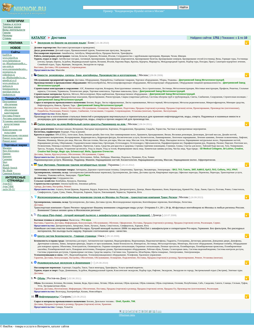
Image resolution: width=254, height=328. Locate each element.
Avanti (5, 165)
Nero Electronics (10, 151)
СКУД (5, 127)
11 (154, 311)
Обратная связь (127, 315)
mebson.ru (7, 86)
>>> (159, 311)
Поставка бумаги (11, 115)
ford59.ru (7, 55)
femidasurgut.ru (10, 89)
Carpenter (7, 159)
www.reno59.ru (10, 58)
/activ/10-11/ (8, 189)
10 (150, 311)
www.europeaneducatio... (15, 69)
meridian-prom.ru (11, 91)
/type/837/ (7, 183)
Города (6, 32)
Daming (6, 153)
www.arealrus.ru (10, 83)
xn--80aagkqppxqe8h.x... (14, 63)
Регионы (7, 35)
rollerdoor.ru (8, 74)
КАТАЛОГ (38, 37)
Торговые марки (11, 27)
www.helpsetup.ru (11, 60)
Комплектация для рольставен (12, 131)
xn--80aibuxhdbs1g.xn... (14, 77)
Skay (4, 162)
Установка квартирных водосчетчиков (14, 122)
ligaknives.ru (8, 94)
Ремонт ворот (9, 141)
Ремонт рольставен (12, 138)
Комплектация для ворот (15, 135)
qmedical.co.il (9, 80)
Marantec (7, 148)
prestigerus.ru (9, 72)
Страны (6, 38)
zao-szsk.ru (8, 66)
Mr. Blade (7, 170)
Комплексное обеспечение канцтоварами (10, 110)
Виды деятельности (13, 29)
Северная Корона (11, 173)
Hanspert (6, 156)
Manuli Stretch (9, 167)
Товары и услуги (11, 24)
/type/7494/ (8, 186)
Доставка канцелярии (13, 118)
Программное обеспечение (9, 103)
